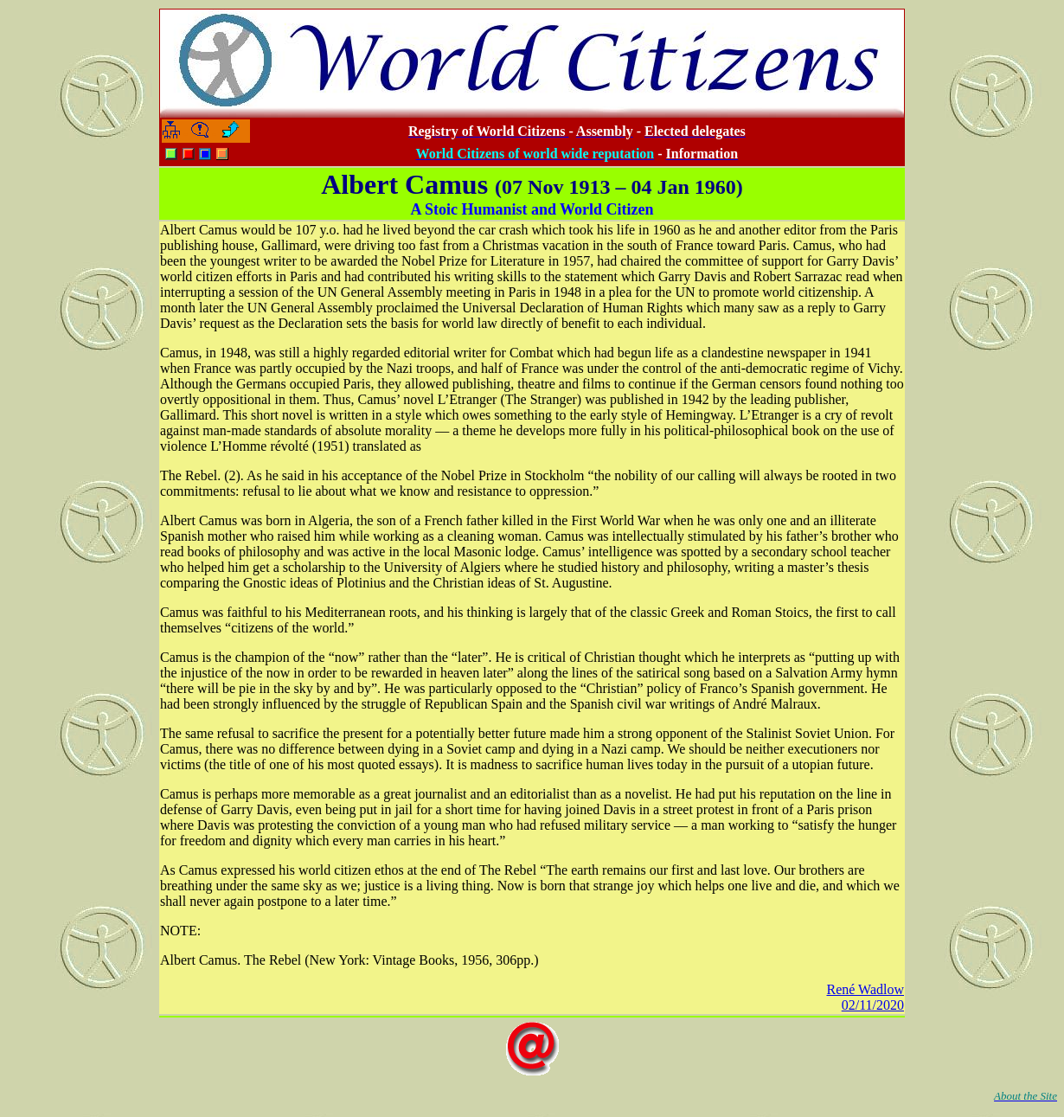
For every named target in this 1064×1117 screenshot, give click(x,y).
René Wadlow (865, 989)
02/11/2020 (873, 1005)
